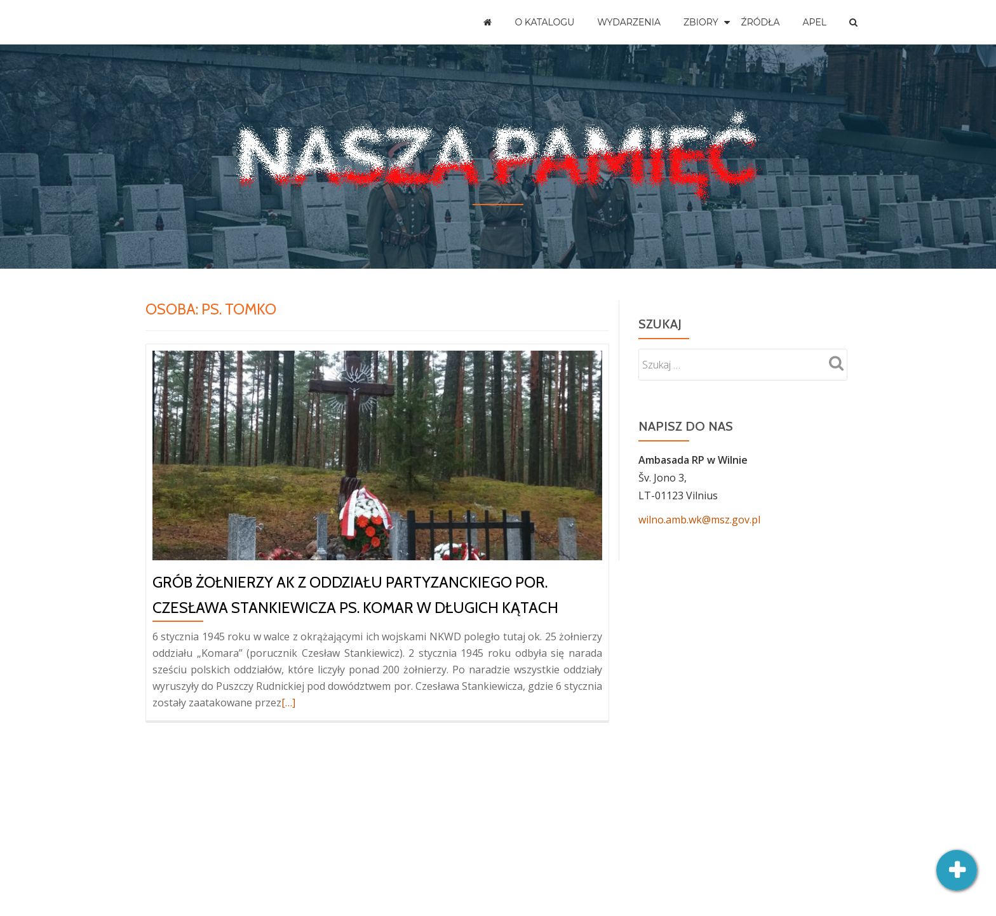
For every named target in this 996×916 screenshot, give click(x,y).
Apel (814, 22)
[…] (288, 703)
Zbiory (700, 22)
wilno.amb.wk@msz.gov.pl (699, 520)
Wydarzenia (629, 22)
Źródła (760, 22)
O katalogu (544, 22)
